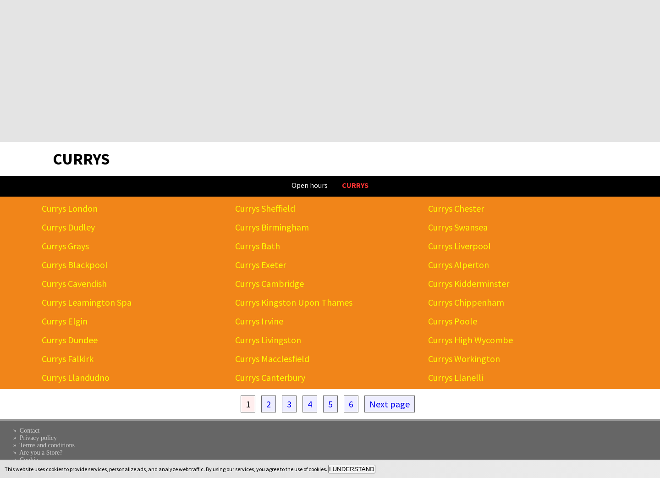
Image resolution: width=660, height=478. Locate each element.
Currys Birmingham (272, 227)
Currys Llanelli (455, 377)
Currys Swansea (458, 227)
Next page (389, 404)
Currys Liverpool (459, 246)
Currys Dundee (70, 340)
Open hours (310, 185)
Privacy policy (38, 437)
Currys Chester (456, 208)
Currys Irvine (259, 321)
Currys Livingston (268, 340)
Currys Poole (452, 321)
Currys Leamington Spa (87, 302)
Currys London (70, 208)
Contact (30, 430)
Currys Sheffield (265, 208)
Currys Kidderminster (468, 283)
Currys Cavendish (74, 283)
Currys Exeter (260, 264)
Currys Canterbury (270, 377)
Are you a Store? (40, 452)
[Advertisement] (330, 71)
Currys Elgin (65, 321)
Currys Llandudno (76, 377)
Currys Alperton (458, 264)
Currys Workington (464, 358)
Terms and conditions (47, 445)
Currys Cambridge (269, 283)
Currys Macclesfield (272, 358)
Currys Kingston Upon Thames (293, 302)
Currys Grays (65, 246)
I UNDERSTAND (351, 469)
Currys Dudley (68, 227)
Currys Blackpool (75, 264)
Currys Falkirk (68, 358)
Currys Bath (257, 246)
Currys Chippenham (466, 302)
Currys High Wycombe (470, 340)
